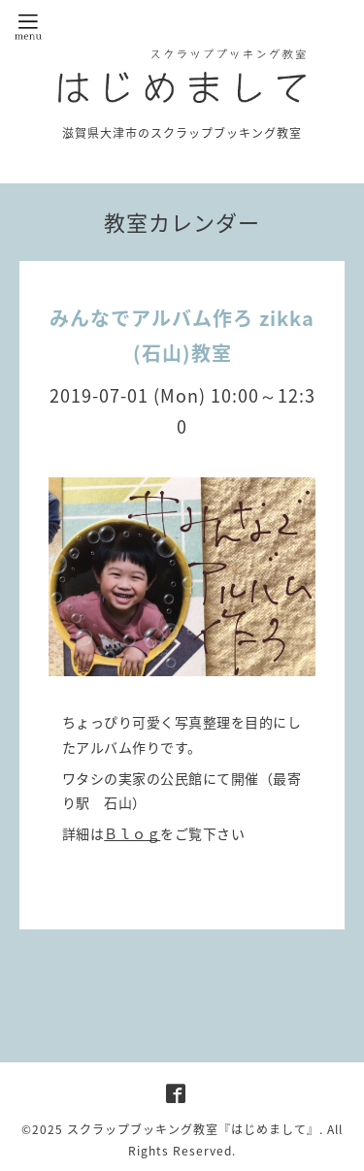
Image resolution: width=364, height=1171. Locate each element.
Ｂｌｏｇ (132, 833)
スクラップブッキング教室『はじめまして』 (193, 1129)
